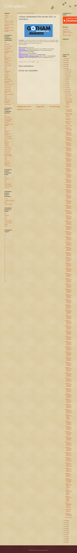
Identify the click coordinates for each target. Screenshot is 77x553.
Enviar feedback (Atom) (27, 109)
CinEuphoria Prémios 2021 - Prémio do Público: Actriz (68, 464)
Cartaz (5, 95)
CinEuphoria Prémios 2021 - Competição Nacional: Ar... (68, 311)
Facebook (6, 15)
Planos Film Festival (67, 35)
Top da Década (7, 104)
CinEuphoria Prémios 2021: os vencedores (68, 129)
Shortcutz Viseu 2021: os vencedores (68, 122)
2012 (65, 536)
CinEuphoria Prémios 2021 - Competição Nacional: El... (68, 291)
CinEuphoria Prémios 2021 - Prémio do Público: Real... (68, 470)
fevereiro (67, 89)
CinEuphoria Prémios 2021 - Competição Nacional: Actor (68, 212)
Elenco (5, 67)
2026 (65, 58)
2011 (65, 538)
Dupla (5, 69)
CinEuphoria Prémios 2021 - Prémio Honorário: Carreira (68, 417)
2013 (65, 534)
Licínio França (68, 93)
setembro (67, 75)
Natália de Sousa (68, 125)
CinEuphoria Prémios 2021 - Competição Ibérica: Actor (68, 207)
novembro (67, 71)
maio (66, 83)
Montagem (6, 75)
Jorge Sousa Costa (67, 107)
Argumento (6, 74)
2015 (65, 530)
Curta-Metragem (7, 48)
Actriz (5, 56)
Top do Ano (6, 99)
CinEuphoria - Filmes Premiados (8, 28)
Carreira (6, 198)
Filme (5, 42)
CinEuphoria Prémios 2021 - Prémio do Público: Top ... (68, 475)
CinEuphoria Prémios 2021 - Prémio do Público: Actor (68, 459)
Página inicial (40, 106)
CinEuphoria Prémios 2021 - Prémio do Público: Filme (68, 454)
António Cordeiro (68, 95)
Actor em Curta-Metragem (7, 59)
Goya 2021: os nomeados (68, 119)
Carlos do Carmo (68, 517)
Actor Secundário (7, 63)
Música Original (7, 79)
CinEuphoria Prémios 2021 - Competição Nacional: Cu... (68, 170)
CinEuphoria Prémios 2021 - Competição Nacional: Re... (68, 186)
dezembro (67, 70)
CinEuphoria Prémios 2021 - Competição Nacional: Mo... (68, 322)
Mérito (5, 202)
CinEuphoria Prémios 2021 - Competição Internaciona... (68, 144)
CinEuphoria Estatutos (9, 21)
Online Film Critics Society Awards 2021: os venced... (68, 102)
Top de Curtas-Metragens (7, 102)
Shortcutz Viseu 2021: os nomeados (68, 510)
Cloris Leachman (68, 99)
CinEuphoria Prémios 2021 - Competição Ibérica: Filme (68, 133)
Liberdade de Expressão (9, 200)
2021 (65, 68)
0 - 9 (5, 280)
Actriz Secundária (8, 65)
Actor (5, 54)
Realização (6, 49)
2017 (65, 526)
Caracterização (7, 89)
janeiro (66, 91)
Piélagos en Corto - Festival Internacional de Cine (68, 32)
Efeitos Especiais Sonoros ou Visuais (8, 155)
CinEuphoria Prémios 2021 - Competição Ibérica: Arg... (68, 306)
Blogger (46, 550)
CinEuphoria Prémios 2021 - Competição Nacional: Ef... (68, 401)
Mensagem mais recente (24, 106)
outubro (67, 73)
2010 (65, 540)
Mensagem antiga (55, 106)
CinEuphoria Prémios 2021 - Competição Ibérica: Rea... (68, 181)
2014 (65, 532)
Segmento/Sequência (8, 94)
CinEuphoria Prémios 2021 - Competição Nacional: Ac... (68, 228)
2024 (65, 62)
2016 (65, 528)
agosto (66, 77)
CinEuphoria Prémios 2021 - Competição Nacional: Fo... (68, 332)
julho (66, 79)
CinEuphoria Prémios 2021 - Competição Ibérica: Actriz (68, 222)
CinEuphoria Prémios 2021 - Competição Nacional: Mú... (68, 348)
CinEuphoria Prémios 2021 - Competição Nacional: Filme (68, 139)
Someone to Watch (8, 204)
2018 (65, 524)
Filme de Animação (8, 46)
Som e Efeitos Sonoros (9, 84)
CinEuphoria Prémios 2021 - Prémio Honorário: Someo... (68, 499)
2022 (65, 66)
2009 (65, 542)
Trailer (5, 97)
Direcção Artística (8, 85)
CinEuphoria (15, 6)
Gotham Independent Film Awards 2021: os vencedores (68, 505)
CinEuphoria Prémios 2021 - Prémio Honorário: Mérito (68, 492)
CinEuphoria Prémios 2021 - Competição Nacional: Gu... (68, 380)
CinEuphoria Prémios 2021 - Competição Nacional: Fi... (68, 160)
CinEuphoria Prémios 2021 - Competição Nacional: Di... (68, 369)
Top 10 (5, 226)
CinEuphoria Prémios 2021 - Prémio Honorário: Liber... (68, 486)
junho (66, 81)
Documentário (7, 44)
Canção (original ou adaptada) (8, 82)
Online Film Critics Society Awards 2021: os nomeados (68, 115)
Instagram (6, 17)
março (66, 87)
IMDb (5, 19)
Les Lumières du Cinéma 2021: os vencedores (68, 110)
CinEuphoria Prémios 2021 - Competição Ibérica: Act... (68, 259)
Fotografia (6, 77)
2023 (65, 64)
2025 (65, 60)
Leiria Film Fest (66, 29)
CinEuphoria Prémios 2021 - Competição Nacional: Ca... (68, 390)
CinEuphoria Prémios (8, 22)
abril (66, 85)
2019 (65, 522)
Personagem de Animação (7, 72)
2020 (65, 520)
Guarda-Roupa (7, 87)
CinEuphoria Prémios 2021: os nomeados (68, 514)
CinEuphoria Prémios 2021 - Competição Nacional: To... (68, 428)
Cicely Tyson (67, 97)
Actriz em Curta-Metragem (7, 61)
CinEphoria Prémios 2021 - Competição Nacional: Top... (68, 411)
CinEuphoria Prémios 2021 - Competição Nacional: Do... (68, 149)
